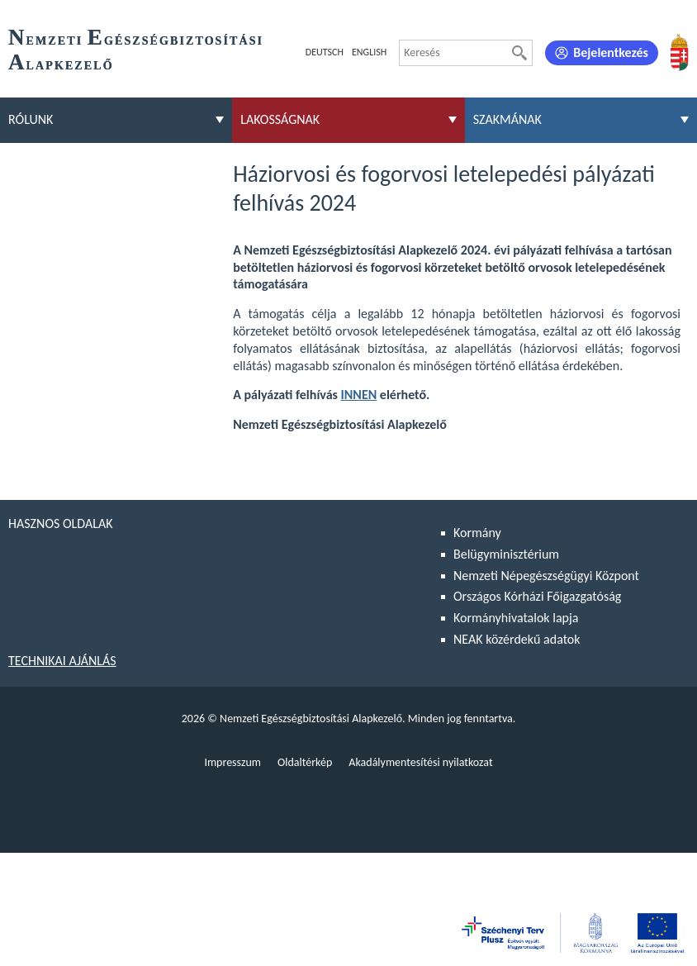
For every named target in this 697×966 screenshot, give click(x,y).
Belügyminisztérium (506, 554)
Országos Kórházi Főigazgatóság (537, 596)
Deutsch (325, 52)
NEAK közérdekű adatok (517, 639)
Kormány (477, 532)
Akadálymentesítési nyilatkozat (420, 762)
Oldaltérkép (304, 762)
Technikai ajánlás (62, 661)
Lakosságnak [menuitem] (280, 119)
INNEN (359, 394)
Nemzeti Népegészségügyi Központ (546, 575)
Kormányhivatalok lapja (515, 618)
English (369, 52)
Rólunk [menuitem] (30, 119)
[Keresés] (519, 52)
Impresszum (232, 762)
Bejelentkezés (610, 52)
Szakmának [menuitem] (507, 119)
